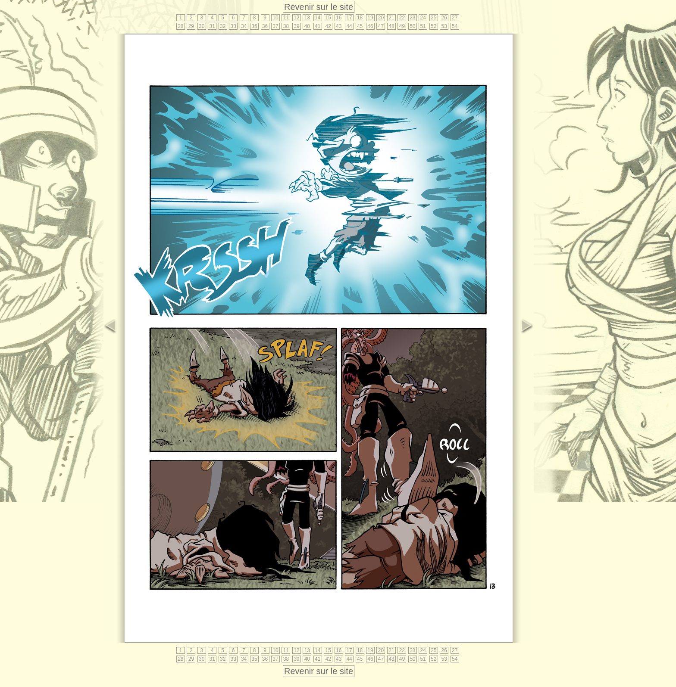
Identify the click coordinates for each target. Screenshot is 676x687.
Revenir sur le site (318, 7)
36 (265, 26)
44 (349, 26)
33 (233, 26)
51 (423, 26)
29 (191, 26)
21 (391, 18)
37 (275, 26)
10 (275, 18)
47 (381, 26)
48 (391, 26)
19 (370, 18)
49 (402, 26)
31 (212, 26)
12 (296, 18)
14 (317, 18)
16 (338, 18)
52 (433, 26)
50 (412, 26)
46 (370, 26)
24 (423, 18)
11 (286, 18)
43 (338, 26)
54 (454, 26)
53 (444, 26)
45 (360, 26)
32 (222, 26)
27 (454, 18)
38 (286, 26)
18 (360, 18)
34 (244, 26)
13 (307, 18)
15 (328, 18)
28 (180, 26)
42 (328, 26)
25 (433, 18)
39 (296, 26)
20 (381, 18)
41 (317, 26)
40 (307, 26)
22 (402, 18)
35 (254, 26)
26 (444, 18)
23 (412, 18)
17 (349, 18)
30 (201, 26)
